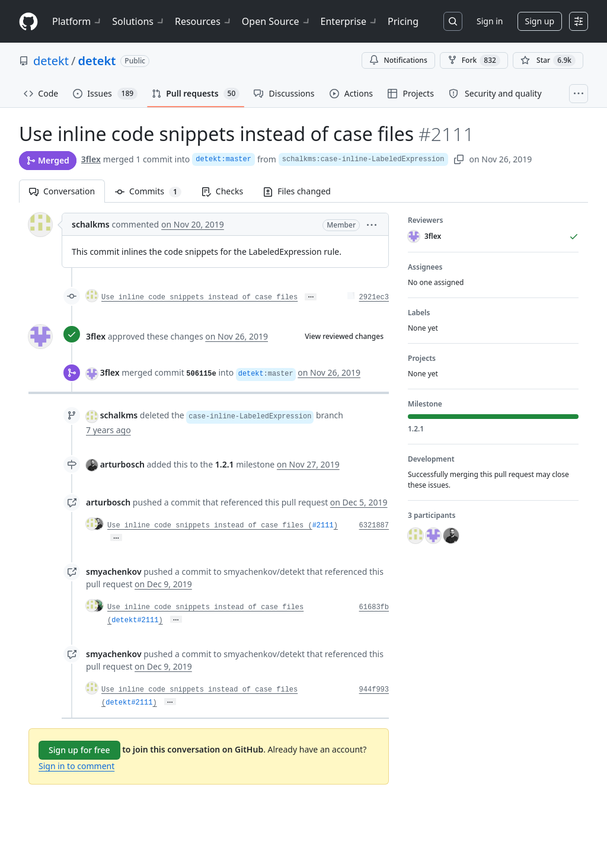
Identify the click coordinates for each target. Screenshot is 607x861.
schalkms (91, 224)
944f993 (374, 690)
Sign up (539, 21)
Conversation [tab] (62, 191)
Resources (203, 21)
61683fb (374, 607)
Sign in (490, 21)
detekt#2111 (134, 620)
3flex (91, 159)
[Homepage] (28, 21)
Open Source (276, 21)
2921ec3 (374, 297)
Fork (474, 60)
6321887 (374, 525)
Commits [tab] (153, 191)
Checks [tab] (222, 191)
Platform (77, 21)
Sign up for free (79, 750)
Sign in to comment (76, 766)
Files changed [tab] (297, 191)
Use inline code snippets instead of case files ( (209, 525)
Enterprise (349, 21)
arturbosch (122, 464)
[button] (372, 224)
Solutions (138, 21)
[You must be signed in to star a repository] (548, 60)
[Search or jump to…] (453, 21)
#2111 (323, 525)
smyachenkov (114, 571)
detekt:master (223, 159)
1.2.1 (224, 464)
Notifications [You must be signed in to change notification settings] (398, 60)
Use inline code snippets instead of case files (199, 297)
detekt (51, 61)
